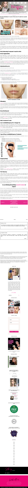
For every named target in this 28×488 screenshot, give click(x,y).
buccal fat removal (14, 200)
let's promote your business (14, 483)
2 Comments (3, 202)
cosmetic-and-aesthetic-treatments (14, 202)
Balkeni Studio (24, 487)
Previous (1, 219)
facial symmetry (5, 117)
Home (15, 219)
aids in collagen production (8, 168)
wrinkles (1, 127)
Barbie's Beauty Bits (9, 487)
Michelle (2, 223)
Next (27, 219)
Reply (25, 228)
